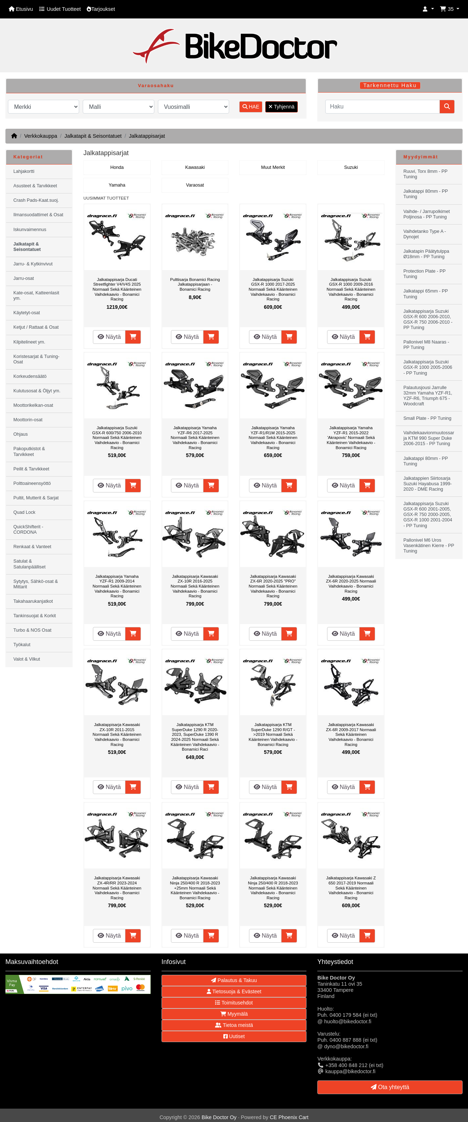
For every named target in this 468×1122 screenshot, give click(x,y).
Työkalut (21, 644)
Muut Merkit (273, 167)
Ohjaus (20, 434)
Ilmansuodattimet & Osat (38, 214)
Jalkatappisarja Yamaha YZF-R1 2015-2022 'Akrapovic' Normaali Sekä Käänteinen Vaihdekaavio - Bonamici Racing (351, 437)
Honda (117, 167)
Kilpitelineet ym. (29, 342)
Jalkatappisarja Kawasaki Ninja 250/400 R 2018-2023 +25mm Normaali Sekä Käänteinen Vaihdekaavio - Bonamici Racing (195, 888)
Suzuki (351, 167)
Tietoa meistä (234, 1025)
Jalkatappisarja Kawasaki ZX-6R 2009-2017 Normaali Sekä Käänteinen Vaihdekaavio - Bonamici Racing (351, 734)
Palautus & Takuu (234, 980)
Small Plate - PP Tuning (427, 418)
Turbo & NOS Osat (32, 630)
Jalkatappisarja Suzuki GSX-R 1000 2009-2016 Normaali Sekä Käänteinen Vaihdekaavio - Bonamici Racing (351, 289)
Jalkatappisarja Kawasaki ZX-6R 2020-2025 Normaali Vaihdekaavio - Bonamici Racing (351, 583)
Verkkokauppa (40, 136)
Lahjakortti (23, 171)
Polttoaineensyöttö (32, 483)
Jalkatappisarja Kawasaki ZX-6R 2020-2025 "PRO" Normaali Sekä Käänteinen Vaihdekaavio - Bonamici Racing (273, 586)
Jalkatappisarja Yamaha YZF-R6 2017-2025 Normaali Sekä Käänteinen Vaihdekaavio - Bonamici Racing (195, 437)
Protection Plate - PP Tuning (424, 274)
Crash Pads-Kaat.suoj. (36, 200)
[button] (428, 9)
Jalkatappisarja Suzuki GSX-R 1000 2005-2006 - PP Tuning (427, 367)
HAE (250, 107)
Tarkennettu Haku (390, 85)
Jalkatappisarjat (147, 136)
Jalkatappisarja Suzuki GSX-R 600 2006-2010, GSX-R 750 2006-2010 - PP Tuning (427, 319)
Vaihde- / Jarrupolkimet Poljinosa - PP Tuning (426, 214)
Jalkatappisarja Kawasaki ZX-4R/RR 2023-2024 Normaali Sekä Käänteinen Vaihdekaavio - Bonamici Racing (117, 888)
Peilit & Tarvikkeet (31, 469)
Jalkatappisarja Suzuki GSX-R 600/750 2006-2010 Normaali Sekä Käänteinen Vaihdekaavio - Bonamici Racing (117, 437)
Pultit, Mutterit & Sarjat (36, 497)
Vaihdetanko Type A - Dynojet (424, 234)
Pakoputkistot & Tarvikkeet (29, 451)
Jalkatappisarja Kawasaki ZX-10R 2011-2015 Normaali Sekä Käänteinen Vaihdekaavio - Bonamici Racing (117, 734)
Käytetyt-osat (26, 312)
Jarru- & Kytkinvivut (32, 263)
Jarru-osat (23, 278)
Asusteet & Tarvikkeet (35, 185)
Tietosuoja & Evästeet (234, 991)
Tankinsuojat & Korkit (34, 615)
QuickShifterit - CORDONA (28, 529)
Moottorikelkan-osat (33, 405)
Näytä (109, 337)
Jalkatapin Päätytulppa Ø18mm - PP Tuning (426, 254)
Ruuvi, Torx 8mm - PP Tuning (425, 174)
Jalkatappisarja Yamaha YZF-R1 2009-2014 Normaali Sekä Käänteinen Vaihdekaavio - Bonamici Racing (117, 586)
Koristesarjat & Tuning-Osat (36, 359)
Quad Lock (24, 512)
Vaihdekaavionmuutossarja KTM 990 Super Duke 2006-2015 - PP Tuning (428, 438)
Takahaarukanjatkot (33, 601)
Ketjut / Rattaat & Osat (36, 327)
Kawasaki (195, 167)
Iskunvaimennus (29, 229)
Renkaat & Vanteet (32, 546)
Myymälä (234, 1014)
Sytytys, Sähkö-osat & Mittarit (35, 584)
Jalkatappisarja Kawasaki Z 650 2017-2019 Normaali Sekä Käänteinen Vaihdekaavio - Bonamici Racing (351, 888)
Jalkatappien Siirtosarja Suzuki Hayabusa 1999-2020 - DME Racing (427, 484)
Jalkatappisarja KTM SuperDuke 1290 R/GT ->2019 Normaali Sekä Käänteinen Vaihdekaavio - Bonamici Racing (273, 734)
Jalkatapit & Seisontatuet (92, 136)
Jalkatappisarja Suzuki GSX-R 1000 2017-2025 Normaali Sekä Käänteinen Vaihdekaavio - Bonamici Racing (273, 289)
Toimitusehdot (234, 1003)
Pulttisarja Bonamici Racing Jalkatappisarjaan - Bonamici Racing (195, 284)
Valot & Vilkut (26, 659)
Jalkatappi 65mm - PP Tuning (425, 294)
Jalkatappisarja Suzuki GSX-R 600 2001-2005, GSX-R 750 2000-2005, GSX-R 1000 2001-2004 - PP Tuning (427, 514)
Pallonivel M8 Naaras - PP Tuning (426, 345)
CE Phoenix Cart (289, 1117)
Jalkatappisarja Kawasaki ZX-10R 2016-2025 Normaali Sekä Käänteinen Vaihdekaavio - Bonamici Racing (195, 586)
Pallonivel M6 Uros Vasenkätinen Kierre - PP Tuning (428, 546)
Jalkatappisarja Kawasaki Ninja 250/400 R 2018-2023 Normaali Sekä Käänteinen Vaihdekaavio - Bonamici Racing (273, 888)
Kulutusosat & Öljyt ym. (36, 390)
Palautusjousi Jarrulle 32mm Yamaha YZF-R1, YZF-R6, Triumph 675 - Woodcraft (427, 395)
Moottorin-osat (28, 419)
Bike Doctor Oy (219, 1117)
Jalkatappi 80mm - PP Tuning (425, 194)
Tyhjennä (281, 107)
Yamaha (117, 185)
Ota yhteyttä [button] (390, 1087)
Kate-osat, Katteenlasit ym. (36, 295)
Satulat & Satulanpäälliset (29, 564)
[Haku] (382, 107)
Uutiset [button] (234, 1036)
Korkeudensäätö (30, 376)
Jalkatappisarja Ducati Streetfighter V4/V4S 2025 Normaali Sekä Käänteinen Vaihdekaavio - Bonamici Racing (117, 289)
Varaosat (195, 185)
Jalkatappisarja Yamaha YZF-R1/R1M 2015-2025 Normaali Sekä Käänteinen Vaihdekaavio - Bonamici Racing (273, 437)
